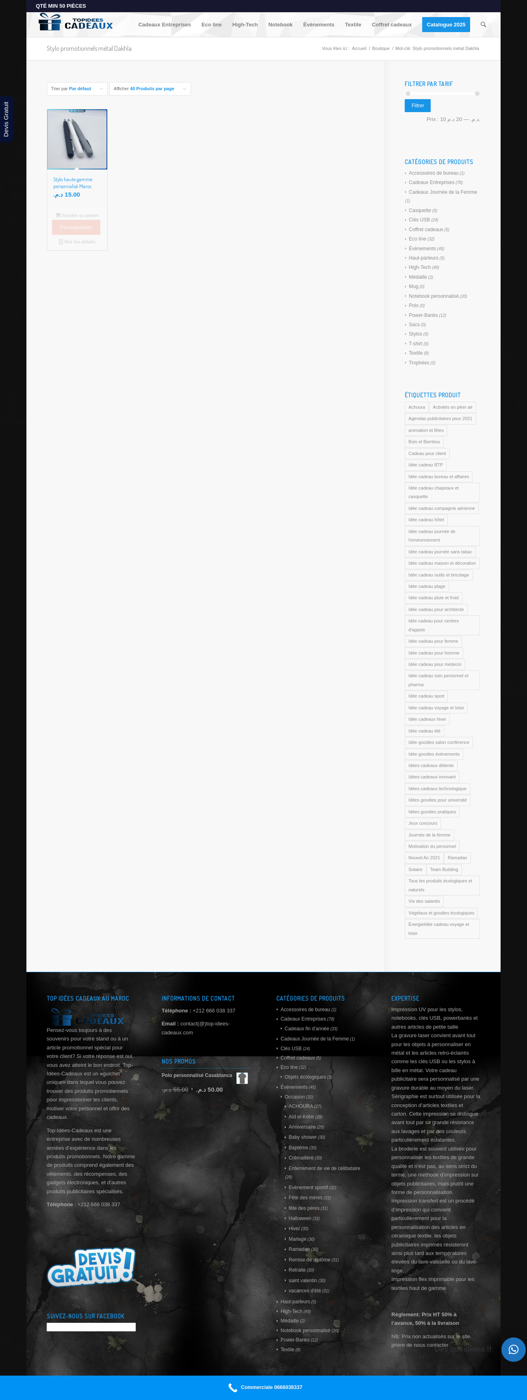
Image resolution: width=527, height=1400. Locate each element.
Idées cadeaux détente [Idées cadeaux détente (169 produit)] (430, 765)
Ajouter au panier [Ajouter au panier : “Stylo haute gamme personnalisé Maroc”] (77, 215)
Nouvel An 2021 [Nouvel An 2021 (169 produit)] (424, 857)
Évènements (422, 248)
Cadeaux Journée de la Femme (443, 192)
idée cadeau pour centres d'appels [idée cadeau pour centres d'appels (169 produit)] (433, 625)
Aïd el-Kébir (301, 1117)
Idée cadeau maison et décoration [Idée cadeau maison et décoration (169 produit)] (442, 563)
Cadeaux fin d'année (306, 1029)
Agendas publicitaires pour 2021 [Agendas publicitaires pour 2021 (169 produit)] (440, 418)
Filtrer (418, 105)
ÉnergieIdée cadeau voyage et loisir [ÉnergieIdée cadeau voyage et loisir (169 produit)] (438, 928)
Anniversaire (302, 1127)
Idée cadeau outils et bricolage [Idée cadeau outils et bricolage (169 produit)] (438, 574)
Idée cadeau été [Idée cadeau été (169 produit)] (424, 730)
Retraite (297, 1270)
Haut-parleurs (423, 258)
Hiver (294, 1228)
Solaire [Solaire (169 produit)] (415, 869)
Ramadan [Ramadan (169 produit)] (457, 857)
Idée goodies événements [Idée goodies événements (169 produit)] (434, 754)
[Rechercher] (483, 25)
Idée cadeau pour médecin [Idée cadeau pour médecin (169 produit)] (434, 664)
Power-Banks (423, 315)
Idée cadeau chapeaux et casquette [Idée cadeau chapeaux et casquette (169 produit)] (433, 492)
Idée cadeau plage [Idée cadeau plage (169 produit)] (426, 586)
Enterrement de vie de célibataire (324, 1168)
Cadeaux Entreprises (431, 182)
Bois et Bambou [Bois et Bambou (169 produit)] (424, 441)
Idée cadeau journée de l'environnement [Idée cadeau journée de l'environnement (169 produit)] (431, 535)
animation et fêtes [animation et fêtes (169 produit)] (426, 430)
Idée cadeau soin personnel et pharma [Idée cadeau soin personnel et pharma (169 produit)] (438, 680)
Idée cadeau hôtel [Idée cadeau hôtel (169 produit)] (426, 519)
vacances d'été (304, 1291)
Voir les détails (77, 241)
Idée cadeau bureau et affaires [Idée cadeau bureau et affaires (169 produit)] (438, 476)
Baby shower (302, 1137)
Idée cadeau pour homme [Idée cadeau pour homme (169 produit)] (433, 652)
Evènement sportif (308, 1187)
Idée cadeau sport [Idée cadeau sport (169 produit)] (426, 695)
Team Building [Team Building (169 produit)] (444, 869)
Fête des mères (305, 1198)
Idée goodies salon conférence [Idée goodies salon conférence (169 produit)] (438, 742)
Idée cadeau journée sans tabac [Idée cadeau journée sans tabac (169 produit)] (440, 551)
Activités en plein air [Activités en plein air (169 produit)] (453, 407)
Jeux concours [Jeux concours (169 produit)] (422, 823)
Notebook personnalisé (434, 296)
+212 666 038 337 (214, 1011)
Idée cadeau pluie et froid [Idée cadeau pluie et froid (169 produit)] (433, 597)
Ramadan (299, 1249)
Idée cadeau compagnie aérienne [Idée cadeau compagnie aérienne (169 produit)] (441, 508)
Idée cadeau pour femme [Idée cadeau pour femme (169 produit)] (433, 641)
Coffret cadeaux (426, 229)
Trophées (419, 363)
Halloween (299, 1218)
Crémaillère (300, 1158)
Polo (414, 305)
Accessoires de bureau (433, 173)
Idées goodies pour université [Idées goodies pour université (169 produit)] (437, 800)
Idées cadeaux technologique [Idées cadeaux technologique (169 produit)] (437, 788)
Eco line (417, 239)
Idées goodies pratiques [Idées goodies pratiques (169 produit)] (432, 811)
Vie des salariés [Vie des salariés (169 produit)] (424, 901)
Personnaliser (76, 227)
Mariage (297, 1239)
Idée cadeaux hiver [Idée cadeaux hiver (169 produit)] (427, 719)
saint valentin (302, 1280)
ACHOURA (300, 1106)
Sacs (414, 324)
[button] (513, 1349)
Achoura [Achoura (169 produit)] (416, 407)
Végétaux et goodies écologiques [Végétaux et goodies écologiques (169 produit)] (441, 912)
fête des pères (303, 1208)
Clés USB (419, 220)
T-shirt (415, 344)
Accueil (359, 48)
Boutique (381, 48)
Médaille (418, 277)
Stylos (415, 334)
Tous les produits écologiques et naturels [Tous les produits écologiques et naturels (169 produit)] (440, 885)
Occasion (294, 1097)
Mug (413, 286)
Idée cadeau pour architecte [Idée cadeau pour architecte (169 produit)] (436, 609)
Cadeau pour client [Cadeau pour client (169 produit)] (427, 453)
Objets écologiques (305, 1077)
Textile (416, 353)
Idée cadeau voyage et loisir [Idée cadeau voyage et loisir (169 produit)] (436, 707)
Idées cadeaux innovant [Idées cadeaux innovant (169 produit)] (431, 776)
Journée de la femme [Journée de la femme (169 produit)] (429, 834)
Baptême (298, 1148)
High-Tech (420, 267)
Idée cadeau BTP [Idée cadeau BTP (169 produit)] (425, 464)
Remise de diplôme (309, 1260)
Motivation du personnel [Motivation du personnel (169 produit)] (432, 846)
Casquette (420, 210)
